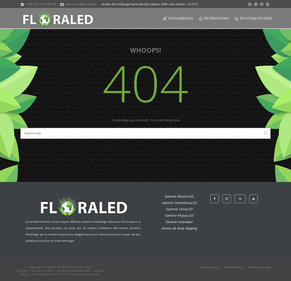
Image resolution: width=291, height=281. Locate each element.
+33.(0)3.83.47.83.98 (41, 4)
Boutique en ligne (253, 18)
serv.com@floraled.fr (81, 4)
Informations (214, 18)
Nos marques (178, 18)
